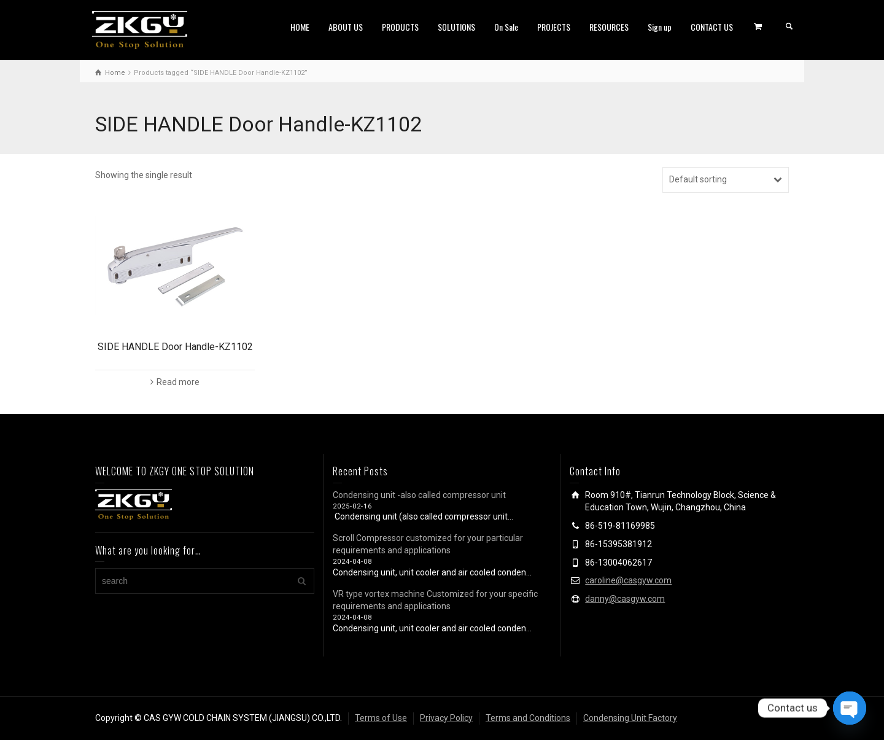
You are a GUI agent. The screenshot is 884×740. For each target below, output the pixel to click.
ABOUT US (345, 26)
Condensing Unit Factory (630, 718)
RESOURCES (609, 26)
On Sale (506, 26)
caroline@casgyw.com (628, 580)
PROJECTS (553, 26)
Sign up (660, 26)
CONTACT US (712, 26)
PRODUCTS (400, 26)
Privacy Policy (446, 718)
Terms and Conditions (528, 718)
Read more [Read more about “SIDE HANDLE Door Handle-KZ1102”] (178, 382)
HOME (299, 26)
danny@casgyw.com (625, 599)
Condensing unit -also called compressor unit (419, 495)
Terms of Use (381, 718)
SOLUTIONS (456, 26)
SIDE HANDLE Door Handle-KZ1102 (175, 346)
